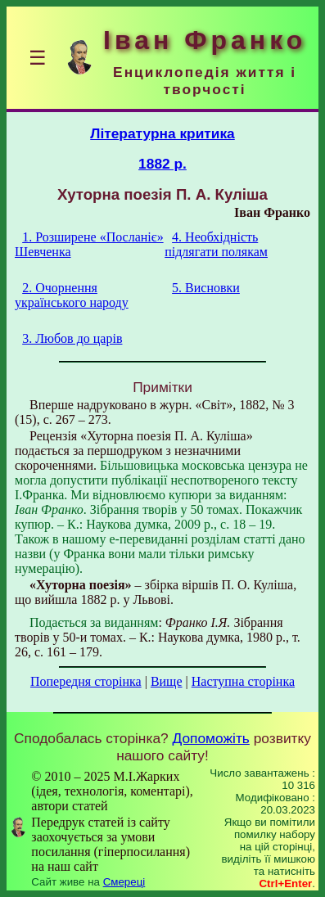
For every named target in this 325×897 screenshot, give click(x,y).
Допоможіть (211, 738)
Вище (167, 681)
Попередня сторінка (86, 681)
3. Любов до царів (72, 338)
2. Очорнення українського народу (72, 295)
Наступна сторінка (243, 681)
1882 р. (162, 164)
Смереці (124, 882)
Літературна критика (162, 133)
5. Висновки (206, 288)
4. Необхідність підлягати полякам (216, 244)
